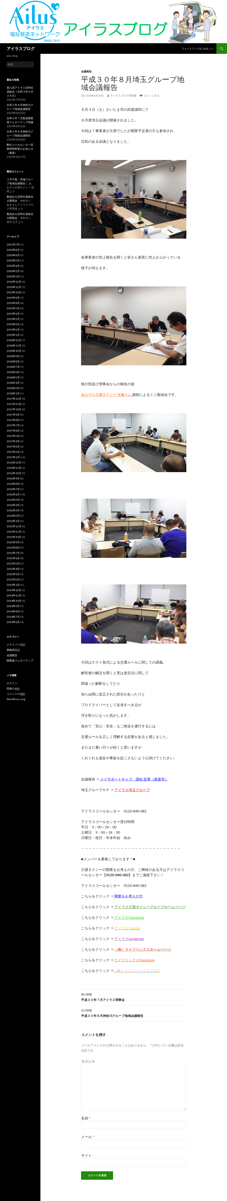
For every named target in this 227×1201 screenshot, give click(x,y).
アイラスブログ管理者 (123, 95)
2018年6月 (13, 372)
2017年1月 (13, 457)
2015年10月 (14, 537)
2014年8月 (13, 611)
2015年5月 (13, 563)
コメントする (151, 95)
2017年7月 (13, 425)
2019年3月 (13, 324)
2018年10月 (14, 350)
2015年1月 (13, 584)
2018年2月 (13, 388)
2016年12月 (14, 462)
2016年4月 (13, 505)
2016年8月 (13, 483)
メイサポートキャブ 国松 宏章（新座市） (134, 779)
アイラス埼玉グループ (132, 790)
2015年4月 (13, 568)
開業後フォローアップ (20, 660)
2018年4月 (13, 382)
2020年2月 (13, 271)
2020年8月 (13, 249)
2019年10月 (14, 292)
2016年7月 (13, 489)
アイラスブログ (21, 48)
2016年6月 (13, 494)
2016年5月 (13, 499)
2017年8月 (13, 420)
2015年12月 (14, 526)
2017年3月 (13, 446)
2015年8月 (13, 547)
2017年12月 (14, 398)
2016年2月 (13, 515)
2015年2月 (13, 579)
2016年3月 (13, 510)
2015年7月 (13, 553)
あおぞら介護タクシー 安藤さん (106, 394)
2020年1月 (13, 276)
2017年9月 (13, 414)
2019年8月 (13, 303)
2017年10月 (14, 409)
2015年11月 (14, 531)
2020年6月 (13, 255)
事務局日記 (13, 650)
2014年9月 (13, 606)
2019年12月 (14, 281)
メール (87, 1137)
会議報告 (86, 71)
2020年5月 (13, 260)
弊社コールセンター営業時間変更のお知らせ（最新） (20, 148)
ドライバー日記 (16, 644)
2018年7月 (13, 366)
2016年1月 (13, 521)
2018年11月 (14, 345)
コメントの (16, 694)
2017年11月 (14, 404)
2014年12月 (14, 590)
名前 (85, 1118)
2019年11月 (14, 287)
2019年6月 (13, 313)
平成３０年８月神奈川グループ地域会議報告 (133, 1013)
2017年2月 (13, 452)
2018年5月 (13, 377)
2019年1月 (13, 335)
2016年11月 (14, 467)
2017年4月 (13, 441)
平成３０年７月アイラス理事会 (133, 997)
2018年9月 (13, 356)
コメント (88, 1061)
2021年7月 (13, 244)
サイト (86, 1155)
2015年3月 (13, 574)
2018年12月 (14, 340)
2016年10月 (14, 473)
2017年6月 (13, 430)
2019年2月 (13, 329)
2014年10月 (14, 600)
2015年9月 (13, 542)
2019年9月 (13, 297)
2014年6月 (13, 622)
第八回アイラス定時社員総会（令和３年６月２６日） (20, 91)
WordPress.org (16, 699)
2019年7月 (13, 308)
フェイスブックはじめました (197, 48)
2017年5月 (13, 436)
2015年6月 (13, 558)
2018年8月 (13, 361)
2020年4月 (13, 265)
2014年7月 (13, 616)
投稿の (13, 688)
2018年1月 (13, 393)
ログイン (12, 683)
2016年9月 (13, 478)
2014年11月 (14, 595)
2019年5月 (13, 319)
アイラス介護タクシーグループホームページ (149, 907)
